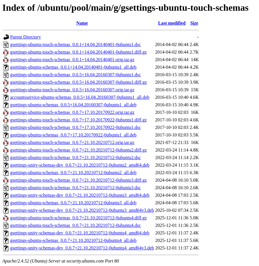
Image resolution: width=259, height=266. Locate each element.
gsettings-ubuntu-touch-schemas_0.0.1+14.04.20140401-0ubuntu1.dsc (75, 44)
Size (194, 23)
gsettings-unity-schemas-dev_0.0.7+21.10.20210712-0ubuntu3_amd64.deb (79, 195)
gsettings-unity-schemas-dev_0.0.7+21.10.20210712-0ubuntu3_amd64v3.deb (82, 210)
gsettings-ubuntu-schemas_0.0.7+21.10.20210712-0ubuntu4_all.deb (73, 240)
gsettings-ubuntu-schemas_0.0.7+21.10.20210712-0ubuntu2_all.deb (73, 172)
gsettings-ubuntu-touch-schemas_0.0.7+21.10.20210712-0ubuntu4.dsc (75, 225)
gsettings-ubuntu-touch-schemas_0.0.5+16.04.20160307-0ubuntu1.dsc (75, 74)
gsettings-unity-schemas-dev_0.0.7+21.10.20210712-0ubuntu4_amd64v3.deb (82, 247)
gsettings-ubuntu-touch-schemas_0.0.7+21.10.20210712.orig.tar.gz (72, 142)
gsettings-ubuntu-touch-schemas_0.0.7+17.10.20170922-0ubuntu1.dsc (75, 127)
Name (82, 23)
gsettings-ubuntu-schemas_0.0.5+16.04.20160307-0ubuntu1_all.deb (73, 104)
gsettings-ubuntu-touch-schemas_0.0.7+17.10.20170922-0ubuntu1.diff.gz (78, 119)
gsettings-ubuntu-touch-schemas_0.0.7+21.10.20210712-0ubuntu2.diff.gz (78, 149)
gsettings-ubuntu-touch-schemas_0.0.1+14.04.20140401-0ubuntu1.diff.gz (78, 52)
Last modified (172, 23)
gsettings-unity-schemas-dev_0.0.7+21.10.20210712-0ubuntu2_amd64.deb (79, 165)
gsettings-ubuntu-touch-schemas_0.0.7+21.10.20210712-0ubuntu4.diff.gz (78, 217)
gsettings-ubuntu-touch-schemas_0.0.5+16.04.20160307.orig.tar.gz (72, 89)
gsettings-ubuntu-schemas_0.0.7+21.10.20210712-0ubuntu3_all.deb (73, 202)
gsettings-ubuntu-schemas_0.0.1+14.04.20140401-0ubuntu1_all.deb (73, 67)
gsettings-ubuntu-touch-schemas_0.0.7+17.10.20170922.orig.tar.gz (72, 112)
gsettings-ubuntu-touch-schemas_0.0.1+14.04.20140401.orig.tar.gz (72, 59)
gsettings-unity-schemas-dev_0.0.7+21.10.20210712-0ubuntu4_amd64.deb (79, 232)
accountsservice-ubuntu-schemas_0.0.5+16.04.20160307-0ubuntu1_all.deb (79, 97)
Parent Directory (25, 36)
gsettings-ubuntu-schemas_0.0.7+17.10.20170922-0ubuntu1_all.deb (73, 134)
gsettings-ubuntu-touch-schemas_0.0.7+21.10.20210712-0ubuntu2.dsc (75, 157)
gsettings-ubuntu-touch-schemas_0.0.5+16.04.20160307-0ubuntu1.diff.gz (78, 82)
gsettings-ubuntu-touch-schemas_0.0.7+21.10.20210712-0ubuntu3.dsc (75, 187)
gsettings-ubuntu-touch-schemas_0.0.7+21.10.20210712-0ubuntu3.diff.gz (78, 180)
